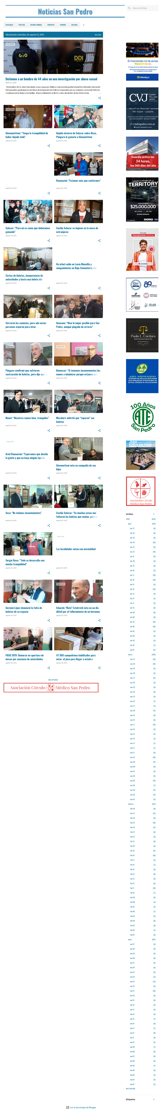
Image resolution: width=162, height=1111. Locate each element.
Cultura (74, 25)
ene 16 (132, 1014)
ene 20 (132, 995)
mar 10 (132, 757)
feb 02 (132, 930)
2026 (128, 519)
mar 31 (132, 659)
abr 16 (132, 579)
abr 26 (132, 533)
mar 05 (132, 780)
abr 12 (132, 598)
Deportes (50, 25)
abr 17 (132, 575)
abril (129, 523)
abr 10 (132, 607)
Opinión (63, 25)
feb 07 (132, 906)
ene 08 (132, 1051)
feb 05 (132, 916)
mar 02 (132, 794)
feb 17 (132, 860)
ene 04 (132, 1070)
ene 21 (132, 990)
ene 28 (132, 958)
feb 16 (132, 864)
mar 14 (132, 738)
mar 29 (132, 668)
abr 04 (132, 635)
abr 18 (132, 570)
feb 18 (132, 855)
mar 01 (132, 799)
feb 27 (132, 813)
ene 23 (132, 981)
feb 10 (132, 892)
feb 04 (132, 920)
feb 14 (132, 874)
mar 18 (132, 719)
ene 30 (132, 948)
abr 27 (132, 528)
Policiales (9, 25)
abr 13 (132, 593)
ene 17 (132, 1009)
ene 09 (132, 1046)
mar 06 (132, 776)
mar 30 (132, 663)
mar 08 (132, 766)
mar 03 (132, 790)
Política (22, 25)
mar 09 (132, 762)
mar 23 (132, 696)
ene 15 (132, 1018)
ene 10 (132, 1042)
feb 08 (132, 902)
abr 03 (132, 640)
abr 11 (132, 603)
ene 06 (132, 1060)
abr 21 (132, 556)
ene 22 (132, 986)
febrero (130, 804)
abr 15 (132, 584)
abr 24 (132, 542)
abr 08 (132, 617)
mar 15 (132, 734)
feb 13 (132, 878)
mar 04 (132, 785)
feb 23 (132, 832)
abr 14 (132, 589)
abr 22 (132, 551)
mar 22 (132, 701)
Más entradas (53, 680)
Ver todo (98, 35)
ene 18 (132, 1004)
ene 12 (132, 1032)
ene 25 (132, 972)
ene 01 (132, 1084)
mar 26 (132, 682)
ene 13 (132, 1028)
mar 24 (132, 691)
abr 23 (132, 547)
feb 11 (132, 888)
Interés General (36, 25)
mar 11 (132, 752)
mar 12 (132, 748)
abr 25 (132, 537)
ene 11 (132, 1037)
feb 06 (132, 911)
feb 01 (132, 934)
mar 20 (132, 710)
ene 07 (132, 1056)
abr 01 (132, 649)
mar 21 (132, 705)
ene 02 (132, 1079)
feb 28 (132, 808)
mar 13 (132, 743)
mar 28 (132, 673)
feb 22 (132, 836)
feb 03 (132, 925)
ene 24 (132, 976)
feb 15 (132, 869)
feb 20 (132, 846)
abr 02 (132, 645)
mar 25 (132, 687)
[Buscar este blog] (145, 8)
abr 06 (132, 626)
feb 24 (132, 827)
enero (130, 939)
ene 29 (132, 953)
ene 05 (132, 1065)
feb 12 (132, 883)
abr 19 (132, 565)
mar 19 (132, 715)
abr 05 (132, 631)
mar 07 (132, 771)
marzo (130, 654)
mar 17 (132, 724)
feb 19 (132, 850)
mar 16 (132, 729)
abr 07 (132, 621)
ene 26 (132, 967)
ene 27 (132, 962)
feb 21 (132, 841)
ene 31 (132, 944)
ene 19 (132, 1000)
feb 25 (132, 822)
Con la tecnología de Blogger (81, 1107)
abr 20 (132, 561)
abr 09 (132, 612)
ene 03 (132, 1075)
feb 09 (132, 897)
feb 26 (132, 818)
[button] (99, 98)
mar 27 (132, 677)
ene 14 (132, 1023)
